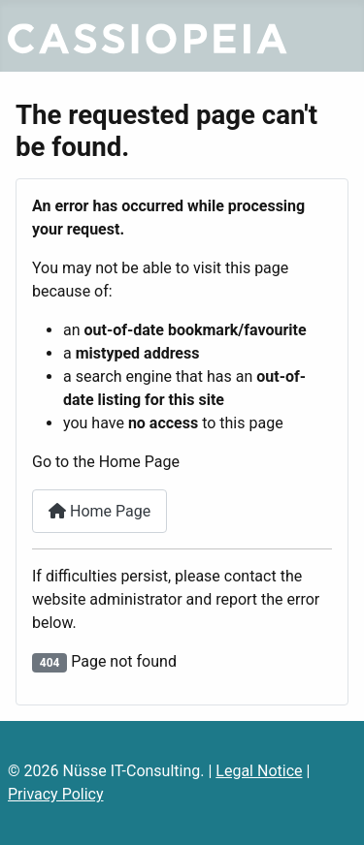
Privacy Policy (56, 794)
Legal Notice (258, 771)
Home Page (99, 511)
